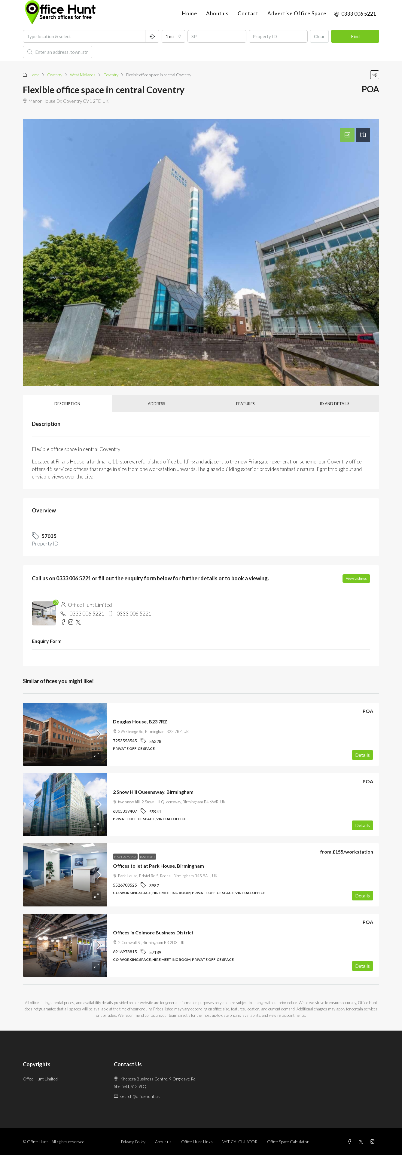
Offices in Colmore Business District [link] (153, 932)
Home (189, 13)
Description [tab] (67, 403)
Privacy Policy (133, 1141)
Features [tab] (245, 403)
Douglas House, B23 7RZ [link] (140, 721)
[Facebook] (350, 1141)
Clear (319, 36)
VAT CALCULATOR (239, 1141)
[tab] (347, 135)
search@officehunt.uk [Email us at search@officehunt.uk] (140, 1096)
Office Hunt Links (197, 1141)
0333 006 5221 (86, 613)
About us (217, 13)
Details (362, 755)
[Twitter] (362, 1141)
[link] (65, 734)
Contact (248, 13)
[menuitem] (355, 14)
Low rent (147, 856)
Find (355, 36)
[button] (374, 74)
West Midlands (83, 74)
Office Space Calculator (288, 1141)
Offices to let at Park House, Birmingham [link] (158, 866)
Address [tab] (156, 403)
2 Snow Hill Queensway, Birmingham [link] (153, 792)
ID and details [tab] (334, 403)
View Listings (356, 578)
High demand (125, 856)
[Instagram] (373, 1141)
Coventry (54, 74)
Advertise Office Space (296, 13)
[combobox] (173, 36)
